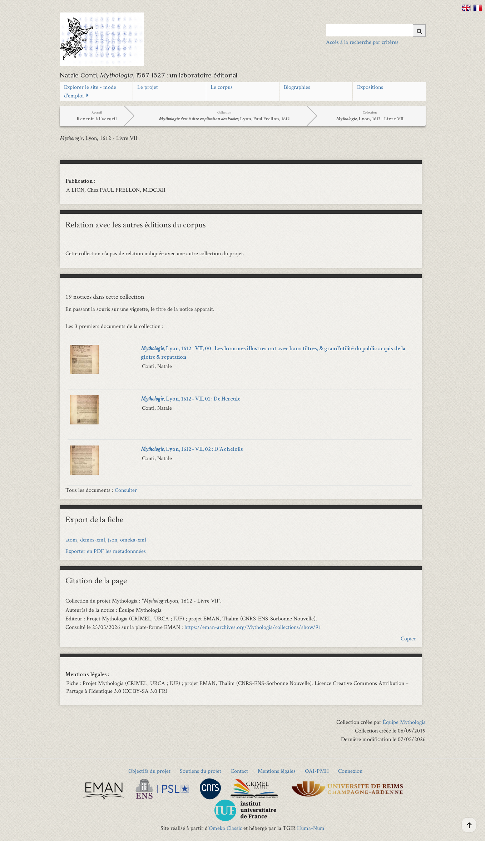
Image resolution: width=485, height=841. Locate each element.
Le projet (147, 87)
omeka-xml (133, 539)
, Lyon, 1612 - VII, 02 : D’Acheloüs (192, 450)
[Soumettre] (419, 30)
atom (71, 539)
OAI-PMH (317, 771)
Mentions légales (277, 771)
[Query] (376, 30)
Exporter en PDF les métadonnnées (105, 551)
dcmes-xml (92, 539)
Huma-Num (311, 828)
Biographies (297, 87)
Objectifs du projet (149, 771)
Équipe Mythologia (404, 722)
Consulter (126, 490)
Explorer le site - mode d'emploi (90, 91)
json (112, 539)
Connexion (350, 771)
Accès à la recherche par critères (362, 42)
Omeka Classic (225, 828)
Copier (408, 638)
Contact (239, 771)
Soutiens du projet (200, 771)
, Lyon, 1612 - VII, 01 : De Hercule (190, 399)
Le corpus (222, 87)
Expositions (370, 87)
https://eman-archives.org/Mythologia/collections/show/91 (252, 627)
